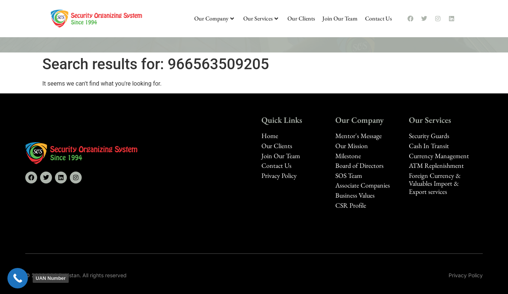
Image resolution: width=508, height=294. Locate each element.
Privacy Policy (466, 275)
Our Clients (301, 18)
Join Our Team (340, 18)
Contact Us (378, 18)
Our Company (214, 18)
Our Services (260, 18)
